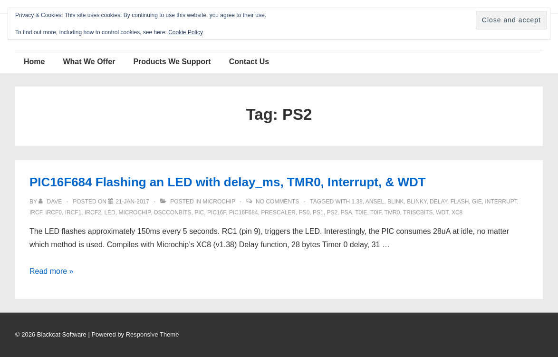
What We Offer (89, 62)
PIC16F (216, 212)
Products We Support (172, 62)
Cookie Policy (185, 32)
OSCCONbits (172, 212)
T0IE (361, 212)
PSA (346, 212)
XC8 (457, 212)
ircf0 (53, 212)
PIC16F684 (243, 212)
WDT (442, 212)
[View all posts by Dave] (50, 201)
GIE (477, 201)
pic (199, 212)
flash (460, 201)
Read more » (51, 271)
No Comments (277, 201)
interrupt (501, 201)
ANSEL (375, 201)
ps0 (304, 212)
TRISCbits (418, 212)
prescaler (278, 212)
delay (438, 201)
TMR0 (392, 212)
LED (109, 212)
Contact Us (249, 62)
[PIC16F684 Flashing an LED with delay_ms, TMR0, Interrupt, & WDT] (132, 201)
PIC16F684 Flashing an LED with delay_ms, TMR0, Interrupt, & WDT (227, 182)
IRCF (35, 212)
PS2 (332, 212)
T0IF (375, 212)
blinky (416, 201)
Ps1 (318, 212)
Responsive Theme (152, 334)
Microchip (218, 201)
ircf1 (73, 212)
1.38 (356, 201)
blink (395, 201)
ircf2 (93, 212)
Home (34, 62)
